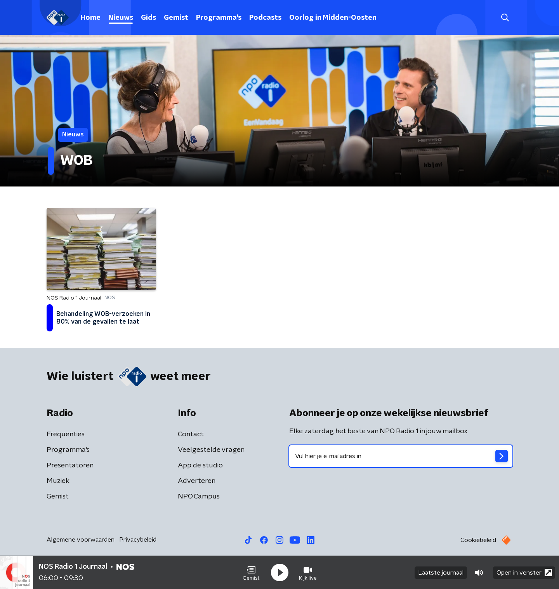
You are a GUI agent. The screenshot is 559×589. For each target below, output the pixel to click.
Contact (191, 434)
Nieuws (120, 17)
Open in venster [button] (524, 572)
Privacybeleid (137, 540)
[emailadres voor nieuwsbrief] (400, 456)
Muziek (58, 480)
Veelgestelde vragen (211, 449)
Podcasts (265, 17)
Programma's (218, 17)
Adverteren (196, 480)
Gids (148, 17)
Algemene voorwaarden (81, 540)
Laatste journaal (441, 573)
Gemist (176, 17)
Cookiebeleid (478, 540)
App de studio (200, 465)
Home (90, 17)
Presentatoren (70, 465)
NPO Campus (199, 496)
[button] (251, 572)
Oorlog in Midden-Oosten (333, 17)
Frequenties (66, 434)
